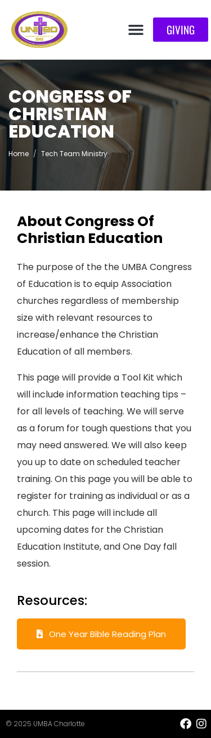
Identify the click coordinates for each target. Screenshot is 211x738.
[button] (136, 29)
